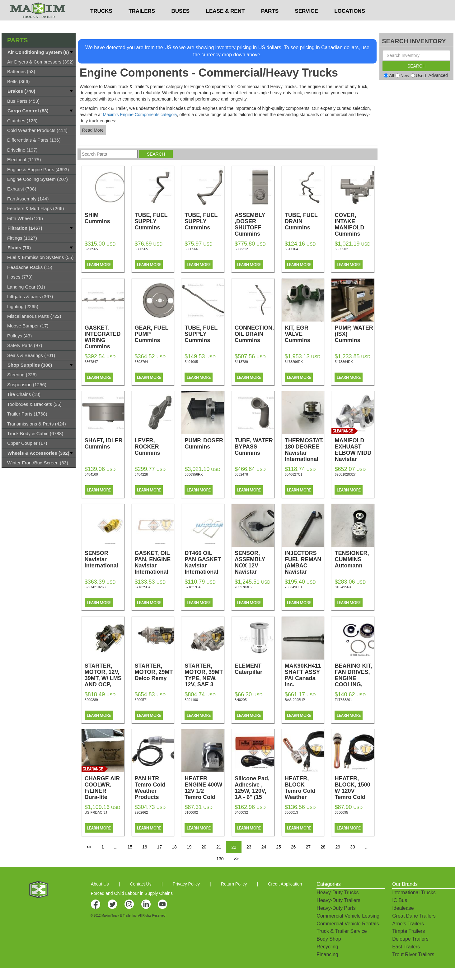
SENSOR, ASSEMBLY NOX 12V (254, 565)
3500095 (341, 812)
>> (235, 858)
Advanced (438, 75)
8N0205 (241, 700)
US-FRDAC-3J (96, 812)
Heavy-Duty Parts (336, 908)
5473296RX (294, 362)
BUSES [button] (180, 23)
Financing (327, 954)
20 (203, 846)
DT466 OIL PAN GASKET (204, 562)
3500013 (291, 812)
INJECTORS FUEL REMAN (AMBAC (304, 565)
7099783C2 (243, 587)
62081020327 (345, 474)
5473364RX (344, 362)
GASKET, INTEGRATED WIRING (104, 337)
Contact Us (140, 883)
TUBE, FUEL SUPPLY (154, 221)
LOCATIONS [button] (349, 23)
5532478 (241, 474)
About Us (100, 883)
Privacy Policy (186, 883)
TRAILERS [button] (142, 23)
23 (248, 846)
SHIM (104, 218)
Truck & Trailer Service (342, 931)
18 (174, 846)
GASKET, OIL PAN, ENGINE (154, 562)
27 (308, 846)
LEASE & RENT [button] (225, 23)
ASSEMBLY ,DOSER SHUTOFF (254, 224)
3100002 (191, 812)
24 (263, 846)
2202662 (141, 812)
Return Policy (234, 883)
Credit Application (285, 883)
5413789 (241, 362)
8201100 (191, 700)
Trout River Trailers (413, 954)
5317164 (291, 249)
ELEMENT (254, 669)
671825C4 (143, 587)
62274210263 (95, 587)
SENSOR (104, 559)
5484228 (141, 474)
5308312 (241, 249)
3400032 (241, 812)
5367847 (91, 362)
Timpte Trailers (408, 931)
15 (129, 846)
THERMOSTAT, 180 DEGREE (304, 449)
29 (337, 846)
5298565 (91, 249)
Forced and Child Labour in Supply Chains (132, 893)
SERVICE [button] (306, 23)
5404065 (191, 362)
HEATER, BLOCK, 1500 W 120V (354, 794)
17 (159, 846)
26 (293, 846)
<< (89, 846)
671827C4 (192, 587)
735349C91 (294, 587)
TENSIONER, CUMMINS (354, 559)
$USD (299, 6)
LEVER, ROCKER (154, 446)
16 (144, 846)
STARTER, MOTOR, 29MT (154, 672)
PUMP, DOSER (204, 443)
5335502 (341, 249)
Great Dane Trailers (414, 916)
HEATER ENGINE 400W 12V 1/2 (204, 794)
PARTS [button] (270, 23)
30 (352, 846)
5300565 (141, 249)
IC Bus (399, 900)
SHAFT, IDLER (104, 443)
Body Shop (329, 939)
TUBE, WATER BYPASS (254, 446)
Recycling (327, 946)
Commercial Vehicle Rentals (348, 923)
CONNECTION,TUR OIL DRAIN (260, 334)
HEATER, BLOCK (304, 790)
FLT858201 (343, 700)
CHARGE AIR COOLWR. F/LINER (104, 787)
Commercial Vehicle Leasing (348, 916)
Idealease (403, 908)
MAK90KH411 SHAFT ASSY (304, 675)
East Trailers (406, 946)
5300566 (191, 249)
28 (323, 846)
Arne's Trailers (408, 923)
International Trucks (414, 892)
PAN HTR (154, 787)
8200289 (91, 700)
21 (218, 846)
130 (219, 858)
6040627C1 (294, 474)
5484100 (91, 474)
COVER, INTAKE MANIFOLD (354, 224)
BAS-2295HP (295, 700)
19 (189, 846)
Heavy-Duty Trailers (338, 900)
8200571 (141, 700)
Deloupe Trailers (410, 939)
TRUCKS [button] (101, 23)
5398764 (141, 362)
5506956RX (194, 474)
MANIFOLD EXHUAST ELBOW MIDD (354, 452)
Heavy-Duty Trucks (338, 892)
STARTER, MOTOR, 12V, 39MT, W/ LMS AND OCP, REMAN (104, 681)
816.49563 (343, 587)
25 (278, 846)
